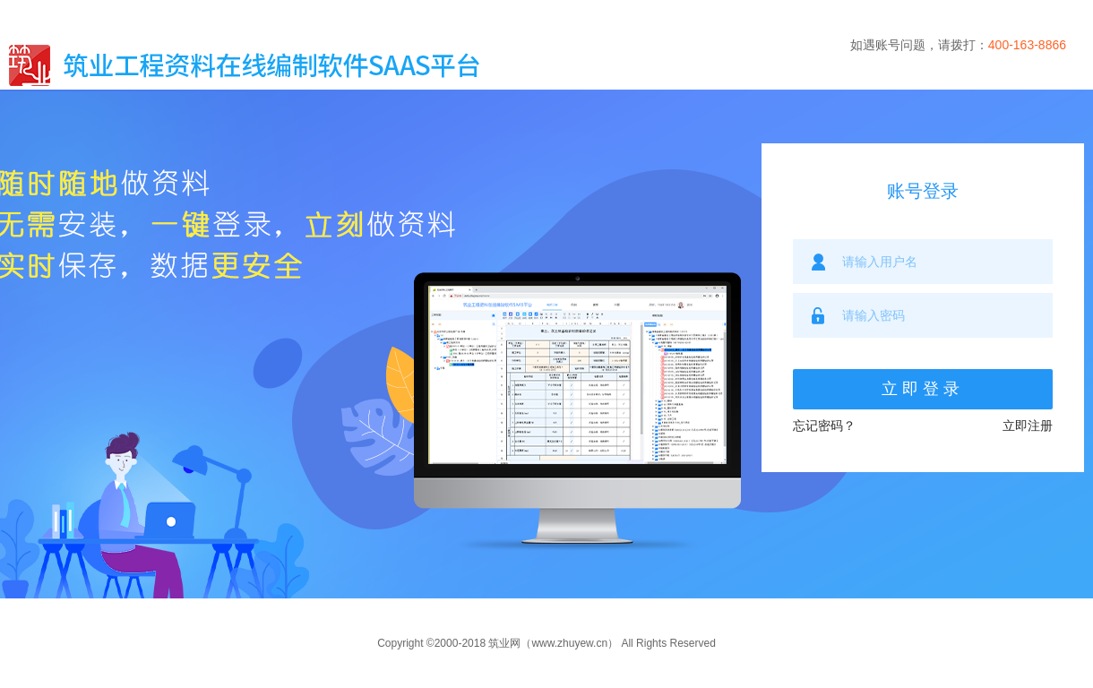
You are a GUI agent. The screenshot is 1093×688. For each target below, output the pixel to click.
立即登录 (923, 389)
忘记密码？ (824, 425)
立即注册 (1028, 425)
